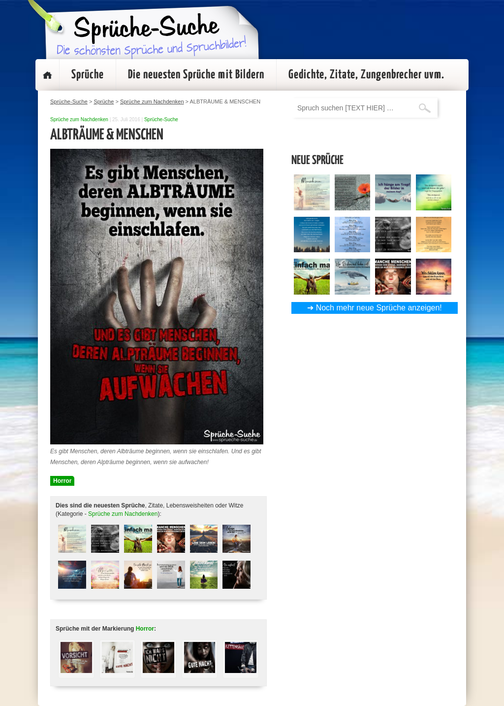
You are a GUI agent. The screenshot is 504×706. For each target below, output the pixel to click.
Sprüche (87, 75)
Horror (62, 480)
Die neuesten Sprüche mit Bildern (196, 75)
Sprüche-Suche (161, 119)
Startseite (47, 75)
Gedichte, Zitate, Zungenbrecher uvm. (366, 75)
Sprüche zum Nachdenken (79, 119)
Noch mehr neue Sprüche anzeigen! (379, 307)
